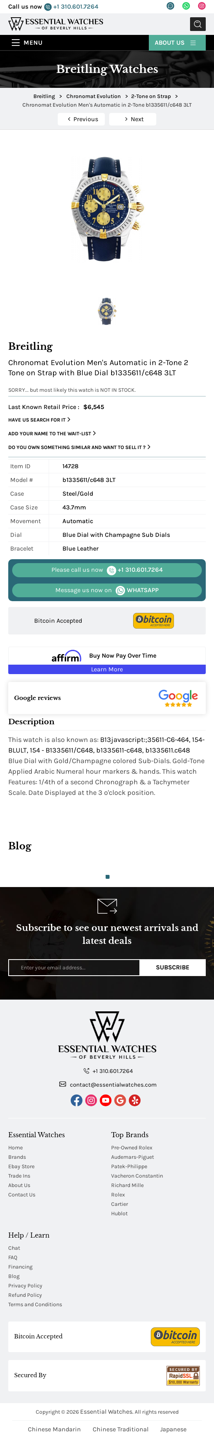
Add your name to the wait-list (52, 433)
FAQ (12, 1257)
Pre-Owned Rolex (131, 1147)
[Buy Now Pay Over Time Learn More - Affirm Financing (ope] (106, 660)
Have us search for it (39, 419)
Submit (198, 24)
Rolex (118, 1194)
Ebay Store (21, 1166)
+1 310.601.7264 (71, 7)
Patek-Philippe (129, 1166)
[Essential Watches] (55, 23)
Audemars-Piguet (132, 1157)
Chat (14, 1248)
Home (15, 1147)
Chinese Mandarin (54, 1429)
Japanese (173, 1429)
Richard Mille (127, 1185)
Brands (17, 1157)
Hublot (119, 1213)
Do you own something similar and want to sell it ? (79, 447)
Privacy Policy (25, 1285)
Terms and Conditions (35, 1304)
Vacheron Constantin (137, 1176)
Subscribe (172, 967)
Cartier (119, 1204)
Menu (33, 42)
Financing (20, 1266)
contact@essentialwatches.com (108, 1084)
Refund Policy (25, 1295)
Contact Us (21, 1194)
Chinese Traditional (120, 1429)
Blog (14, 1276)
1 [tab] (108, 877)
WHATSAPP (107, 590)
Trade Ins (19, 1176)
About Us (176, 42)
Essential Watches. (107, 1411)
